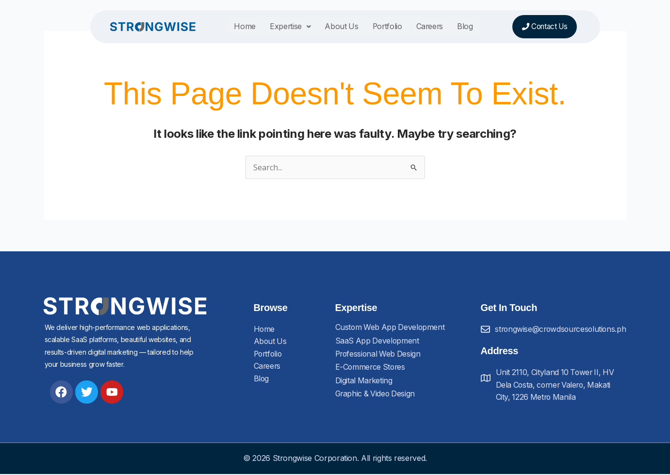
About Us (334, 27)
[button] (282, 27)
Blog (458, 27)
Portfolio (379, 27)
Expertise (282, 27)
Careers (423, 27)
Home (237, 27)
